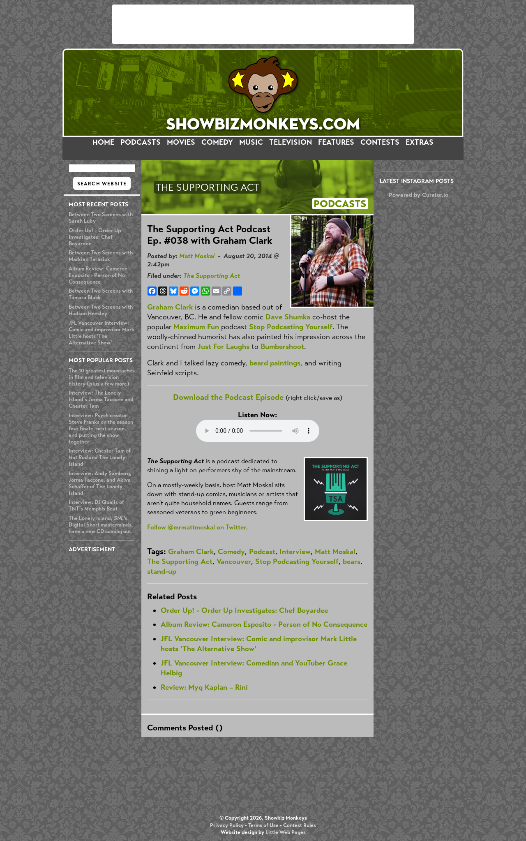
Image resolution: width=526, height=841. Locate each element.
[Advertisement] (263, 24)
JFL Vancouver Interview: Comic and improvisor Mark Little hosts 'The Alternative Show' (101, 333)
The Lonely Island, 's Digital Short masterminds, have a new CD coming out (101, 525)
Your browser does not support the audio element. (257, 431)
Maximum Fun (196, 326)
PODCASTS (140, 142)
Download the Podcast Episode (228, 397)
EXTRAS (420, 142)
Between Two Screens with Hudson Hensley (101, 310)
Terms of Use (263, 825)
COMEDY (217, 142)
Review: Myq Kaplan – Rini (204, 687)
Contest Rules (299, 825)
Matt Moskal (197, 256)
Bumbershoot (282, 346)
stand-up (161, 571)
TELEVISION (290, 142)
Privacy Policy (227, 825)
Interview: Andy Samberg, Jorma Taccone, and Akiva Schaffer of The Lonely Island (100, 483)
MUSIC (251, 142)
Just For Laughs (223, 346)
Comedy (231, 551)
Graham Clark (170, 307)
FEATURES (336, 142)
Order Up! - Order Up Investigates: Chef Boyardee (95, 237)
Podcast (262, 551)
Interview (295, 551)
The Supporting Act (211, 276)
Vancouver (234, 561)
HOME (103, 142)
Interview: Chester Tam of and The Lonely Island (100, 457)
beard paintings (274, 362)
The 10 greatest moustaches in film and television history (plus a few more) (102, 377)
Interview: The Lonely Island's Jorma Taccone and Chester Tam (101, 399)
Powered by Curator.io (418, 195)
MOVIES (181, 142)
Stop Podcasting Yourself (290, 326)
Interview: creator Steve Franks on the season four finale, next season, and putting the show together (101, 428)
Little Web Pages (285, 832)
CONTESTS (379, 142)
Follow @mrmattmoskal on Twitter (196, 527)
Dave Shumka (287, 316)
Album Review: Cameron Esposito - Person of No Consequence (98, 275)
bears (351, 561)
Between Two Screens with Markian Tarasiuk (101, 256)
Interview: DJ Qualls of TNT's (96, 505)
